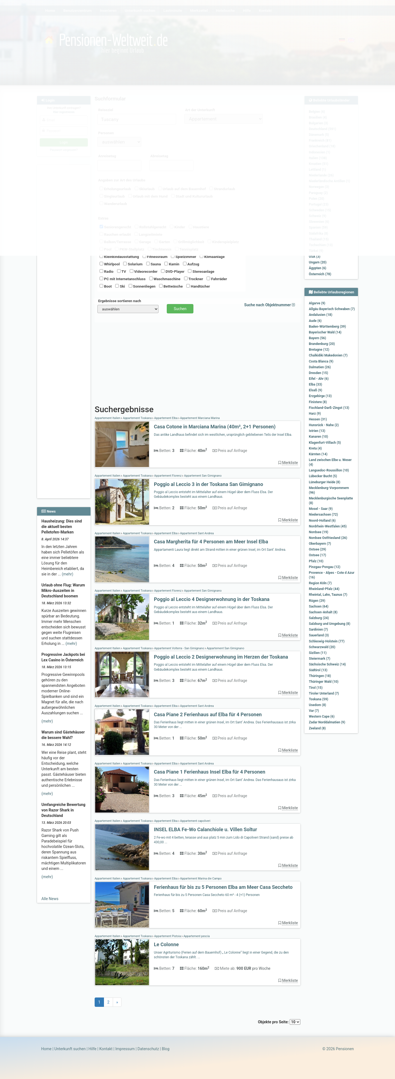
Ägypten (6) (317, 268)
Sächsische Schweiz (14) (327, 664)
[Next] (117, 1002)
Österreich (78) (320, 274)
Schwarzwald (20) (322, 647)
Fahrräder (217, 279)
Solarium (132, 264)
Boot (106, 286)
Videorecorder (144, 271)
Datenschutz (148, 1049)
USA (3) (314, 256)
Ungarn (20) (317, 262)
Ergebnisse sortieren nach (119, 301)
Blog (166, 1049)
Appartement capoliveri (194, 821)
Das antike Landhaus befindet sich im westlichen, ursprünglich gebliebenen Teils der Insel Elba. (223, 435)
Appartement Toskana (137, 418)
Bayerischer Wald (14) (325, 332)
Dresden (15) (318, 373)
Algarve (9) (317, 303)
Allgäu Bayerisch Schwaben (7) (332, 309)
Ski (120, 286)
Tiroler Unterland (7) (324, 693)
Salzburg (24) (319, 618)
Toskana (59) (318, 699)
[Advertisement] (64, 414)
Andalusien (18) (320, 315)
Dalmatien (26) (320, 367)
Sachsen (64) (318, 606)
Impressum (124, 1049)
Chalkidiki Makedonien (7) (328, 355)
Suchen (180, 309)
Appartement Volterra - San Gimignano (179, 648)
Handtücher (198, 286)
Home (46, 1049)
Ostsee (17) (317, 555)
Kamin (171, 264)
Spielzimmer (183, 256)
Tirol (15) (316, 688)
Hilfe (93, 1049)
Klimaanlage (212, 256)
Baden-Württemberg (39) (327, 326)
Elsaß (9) (315, 390)
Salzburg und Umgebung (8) (329, 624)
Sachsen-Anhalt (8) (323, 612)
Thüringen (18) (320, 676)
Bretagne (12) (319, 350)
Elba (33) (315, 384)
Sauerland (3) (319, 635)
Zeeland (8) (317, 728)
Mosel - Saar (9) (321, 509)
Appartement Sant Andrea (196, 533)
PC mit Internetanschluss (123, 279)
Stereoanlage (201, 271)
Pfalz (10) (316, 561)
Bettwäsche (171, 286)
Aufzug (191, 264)
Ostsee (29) (317, 549)
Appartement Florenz (167, 475)
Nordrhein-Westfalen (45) (328, 526)
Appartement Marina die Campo (200, 878)
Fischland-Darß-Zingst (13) (329, 408)
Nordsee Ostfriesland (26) (328, 538)
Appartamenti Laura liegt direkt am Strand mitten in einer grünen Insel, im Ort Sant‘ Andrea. (220, 550)
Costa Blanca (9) (321, 361)
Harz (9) (315, 413)
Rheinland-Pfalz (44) (324, 589)
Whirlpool (110, 264)
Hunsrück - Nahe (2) (324, 425)
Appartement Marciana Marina (199, 418)
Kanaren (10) (318, 437)
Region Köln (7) (320, 583)
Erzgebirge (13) (320, 396)
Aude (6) (315, 321)
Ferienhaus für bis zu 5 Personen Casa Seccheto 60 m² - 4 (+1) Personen (207, 895)
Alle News (49, 899)
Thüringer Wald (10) (323, 682)
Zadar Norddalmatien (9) (327, 722)
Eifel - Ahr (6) (319, 379)
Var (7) (314, 711)
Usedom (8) (317, 705)
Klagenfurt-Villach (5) (325, 443)
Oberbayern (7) (320, 544)
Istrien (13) (317, 431)
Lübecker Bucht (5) (323, 476)
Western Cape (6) (321, 716)
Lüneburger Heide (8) (324, 482)
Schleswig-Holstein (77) (327, 641)
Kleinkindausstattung (119, 256)
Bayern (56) (317, 338)
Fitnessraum (155, 256)
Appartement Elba (165, 418)
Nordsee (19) (318, 532)
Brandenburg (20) (322, 344)
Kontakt (105, 1049)
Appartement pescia (196, 936)
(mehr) (67, 574)
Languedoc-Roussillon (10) (329, 470)
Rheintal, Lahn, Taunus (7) (328, 595)
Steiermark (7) (319, 659)
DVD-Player (172, 271)
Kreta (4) (315, 448)
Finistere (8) (318, 402)
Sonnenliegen (142, 286)
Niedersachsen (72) (323, 514)
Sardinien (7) (318, 629)
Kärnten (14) (318, 454)
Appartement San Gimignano (202, 475)
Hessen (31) (318, 419)
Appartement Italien (108, 418)
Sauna (153, 264)
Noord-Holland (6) (322, 520)
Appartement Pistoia (167, 936)
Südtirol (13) (318, 670)
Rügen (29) (317, 601)
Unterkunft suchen (70, 1049)
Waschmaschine (164, 279)
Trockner (193, 279)
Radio (107, 271)
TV (121, 271)
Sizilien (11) (318, 653)
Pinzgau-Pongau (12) (324, 567)
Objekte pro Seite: (279, 1022)
